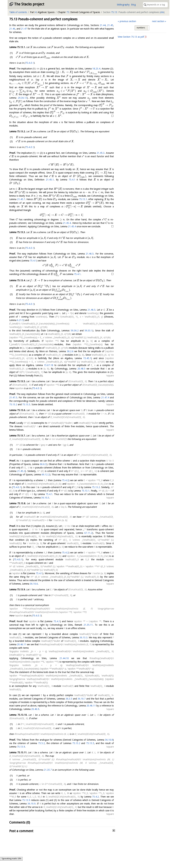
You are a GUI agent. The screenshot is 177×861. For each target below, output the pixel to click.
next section (158, 21)
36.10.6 (34, 583)
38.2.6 (70, 351)
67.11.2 (88, 533)
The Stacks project (29, 4)
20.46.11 (21, 644)
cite (162, 12)
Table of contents (18, 12)
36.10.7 (82, 698)
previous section (128, 21)
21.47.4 (105, 397)
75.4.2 (65, 480)
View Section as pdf (131, 36)
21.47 (24, 28)
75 (67, 12)
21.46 (12, 28)
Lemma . (17, 47)
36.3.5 (69, 698)
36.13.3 (84, 637)
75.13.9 (21, 746)
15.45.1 (87, 358)
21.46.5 (90, 253)
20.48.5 (81, 368)
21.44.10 (64, 658)
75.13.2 (13, 404)
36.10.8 (109, 739)
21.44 (103, 25)
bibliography (123, 4)
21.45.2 (21, 471)
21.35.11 (88, 624)
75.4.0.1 (29, 63)
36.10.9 (31, 803)
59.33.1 (88, 330)
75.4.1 (72, 179)
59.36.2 (75, 330)
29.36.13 (22, 97)
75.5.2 (41, 743)
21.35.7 (48, 769)
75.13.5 (90, 743)
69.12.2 (46, 474)
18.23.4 (96, 68)
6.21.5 (20, 320)
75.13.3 (26, 404)
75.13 (114, 12)
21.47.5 (13, 397)
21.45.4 (67, 223)
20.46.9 (35, 709)
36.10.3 (45, 497)
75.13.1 (83, 199)
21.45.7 (21, 199)
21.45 (110, 25)
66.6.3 (43, 464)
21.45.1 (50, 179)
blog (133, 4)
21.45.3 (101, 153)
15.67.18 (48, 365)
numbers (141, 28)
